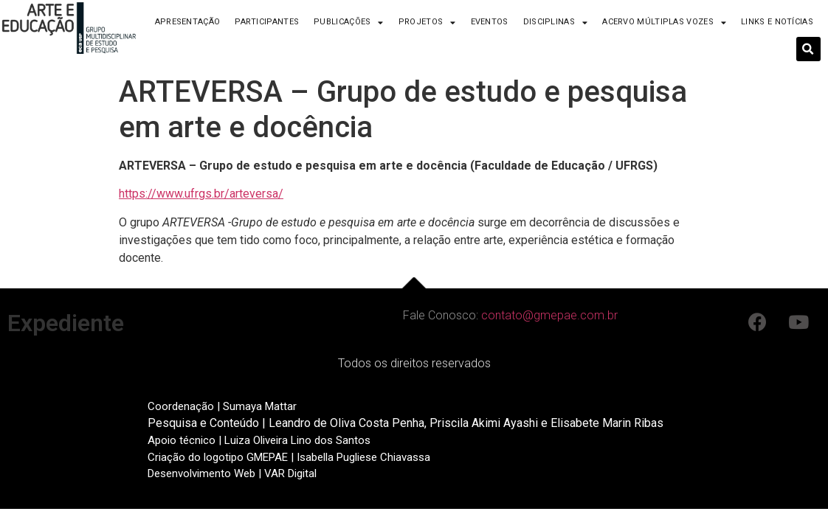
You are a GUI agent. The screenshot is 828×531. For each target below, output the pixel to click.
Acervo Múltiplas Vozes (664, 22)
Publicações (349, 22)
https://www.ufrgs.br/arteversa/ (201, 194)
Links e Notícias (777, 22)
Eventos (489, 22)
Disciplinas (555, 22)
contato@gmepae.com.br (549, 315)
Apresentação (188, 22)
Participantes (267, 22)
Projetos (427, 22)
